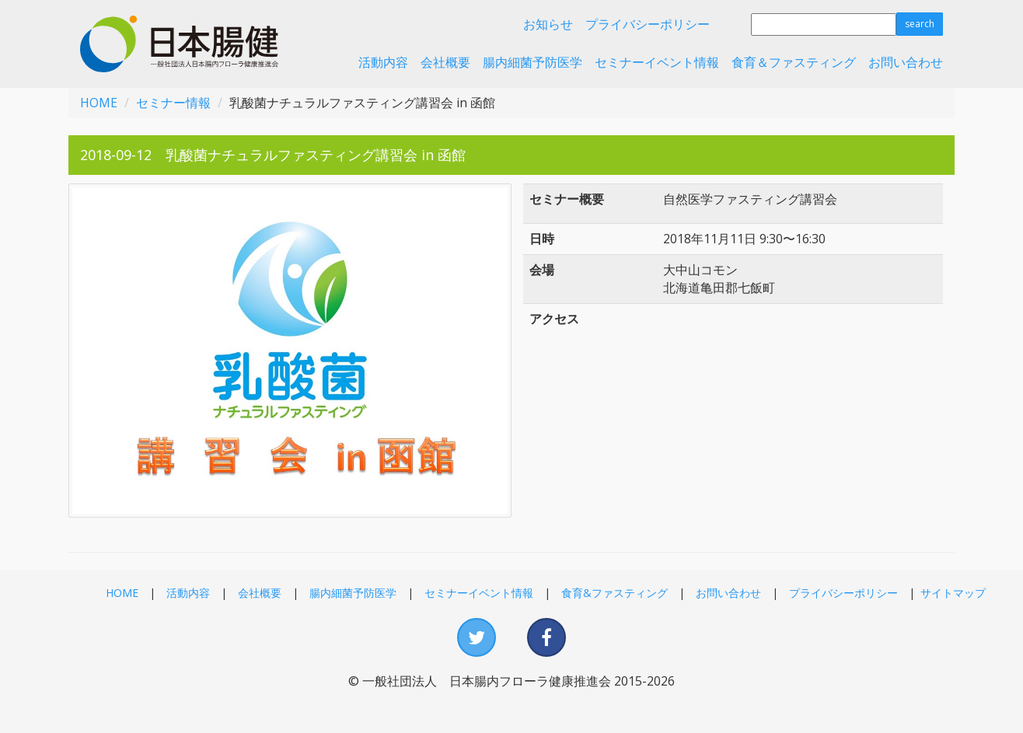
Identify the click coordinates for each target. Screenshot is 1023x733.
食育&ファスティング (614, 592)
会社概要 (445, 62)
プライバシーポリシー (647, 24)
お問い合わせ (905, 62)
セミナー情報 (173, 102)
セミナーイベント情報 (657, 62)
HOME (98, 102)
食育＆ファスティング (793, 62)
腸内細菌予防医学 (532, 62)
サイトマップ (953, 592)
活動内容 (383, 62)
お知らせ (548, 24)
